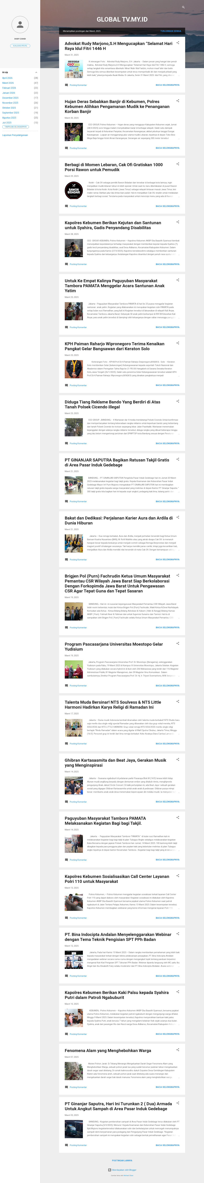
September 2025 (10, 112)
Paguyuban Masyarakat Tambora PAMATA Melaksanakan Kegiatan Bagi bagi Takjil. (105, 821)
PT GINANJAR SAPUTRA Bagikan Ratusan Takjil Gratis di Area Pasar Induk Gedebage (117, 462)
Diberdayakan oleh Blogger (122, 1170)
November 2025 (10, 102)
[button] (177, 43)
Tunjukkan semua (170, 31)
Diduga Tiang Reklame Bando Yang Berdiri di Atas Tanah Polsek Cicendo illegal (112, 404)
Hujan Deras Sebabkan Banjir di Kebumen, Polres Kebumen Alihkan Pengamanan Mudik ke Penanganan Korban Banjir (117, 106)
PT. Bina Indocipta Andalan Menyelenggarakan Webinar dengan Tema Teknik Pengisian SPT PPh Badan (118, 937)
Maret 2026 (8, 83)
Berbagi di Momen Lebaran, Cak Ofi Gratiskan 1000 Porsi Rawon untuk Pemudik (114, 167)
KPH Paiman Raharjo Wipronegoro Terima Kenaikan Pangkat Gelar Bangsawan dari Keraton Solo (114, 346)
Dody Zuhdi (20, 39)
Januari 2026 (8, 93)
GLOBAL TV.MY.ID (122, 19)
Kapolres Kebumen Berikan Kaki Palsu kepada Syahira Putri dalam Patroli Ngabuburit (117, 995)
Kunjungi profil (20, 46)
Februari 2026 (9, 88)
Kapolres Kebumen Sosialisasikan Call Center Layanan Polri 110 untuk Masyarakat (117, 879)
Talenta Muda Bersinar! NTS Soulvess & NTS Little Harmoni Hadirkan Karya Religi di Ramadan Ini (113, 705)
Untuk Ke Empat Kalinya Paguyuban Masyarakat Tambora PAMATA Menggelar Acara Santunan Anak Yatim (114, 285)
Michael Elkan (128, 1175)
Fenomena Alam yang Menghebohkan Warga (108, 1050)
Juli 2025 (6, 122)
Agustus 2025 (9, 117)
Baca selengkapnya (167, 85)
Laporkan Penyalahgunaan (15, 135)
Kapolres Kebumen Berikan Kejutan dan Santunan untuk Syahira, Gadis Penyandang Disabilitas (113, 225)
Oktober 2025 (9, 107)
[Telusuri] (183, 7)
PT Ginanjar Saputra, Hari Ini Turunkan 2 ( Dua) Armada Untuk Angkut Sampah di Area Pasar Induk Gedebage (118, 1106)
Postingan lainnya (122, 1160)
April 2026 (7, 78)
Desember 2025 (10, 97)
